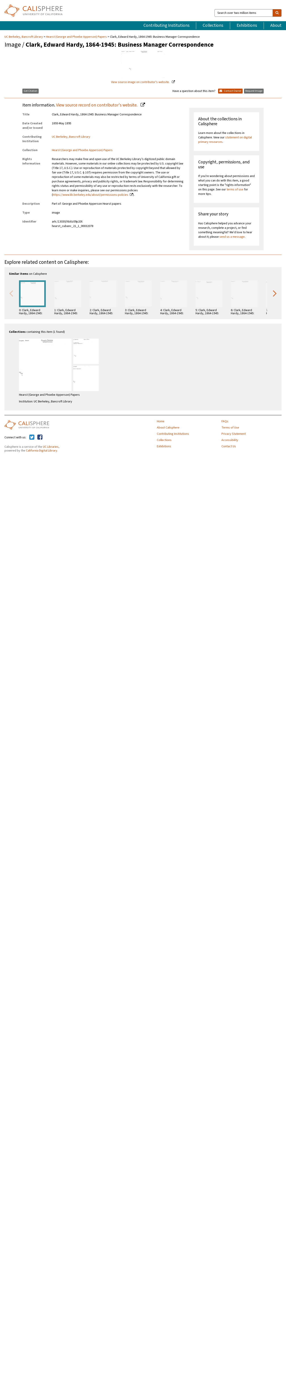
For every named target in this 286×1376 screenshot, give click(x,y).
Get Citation (30, 91)
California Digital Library (41, 450)
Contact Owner (230, 91)
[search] (277, 13)
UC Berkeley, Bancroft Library (24, 37)
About (276, 25)
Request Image (253, 91)
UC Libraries (51, 447)
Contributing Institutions (166, 25)
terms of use (235, 189)
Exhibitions (247, 25)
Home (160, 421)
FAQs (224, 421)
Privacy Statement (233, 433)
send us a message (232, 237)
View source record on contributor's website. (97, 105)
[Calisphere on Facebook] (39, 437)
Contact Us (228, 446)
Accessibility (229, 440)
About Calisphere (168, 427)
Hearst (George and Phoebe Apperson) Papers (76, 37)
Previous (11, 293)
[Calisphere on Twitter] (31, 437)
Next (275, 293)
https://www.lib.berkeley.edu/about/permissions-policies (90, 195)
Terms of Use (230, 427)
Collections (213, 25)
